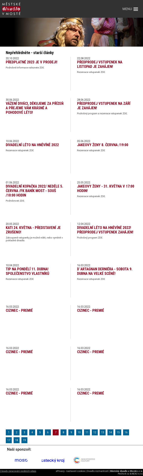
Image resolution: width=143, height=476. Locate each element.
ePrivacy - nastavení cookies (70, 471)
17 (8, 440)
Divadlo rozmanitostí (97, 471)
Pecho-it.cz (123, 473)
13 (102, 432)
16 (126, 432)
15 (118, 432)
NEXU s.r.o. (137, 473)
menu (127, 9)
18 (16, 440)
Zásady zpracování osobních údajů (18, 471)
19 (24, 440)
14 (110, 432)
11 (86, 432)
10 (79, 432)
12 (94, 432)
